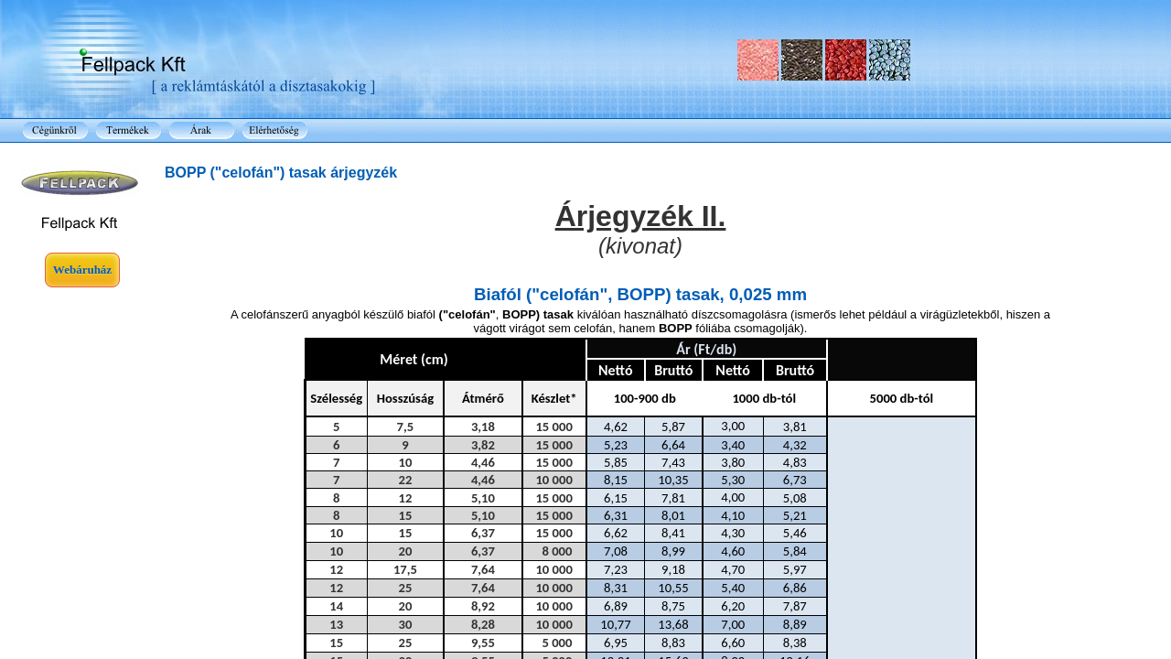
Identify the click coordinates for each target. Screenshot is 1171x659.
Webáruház (82, 269)
